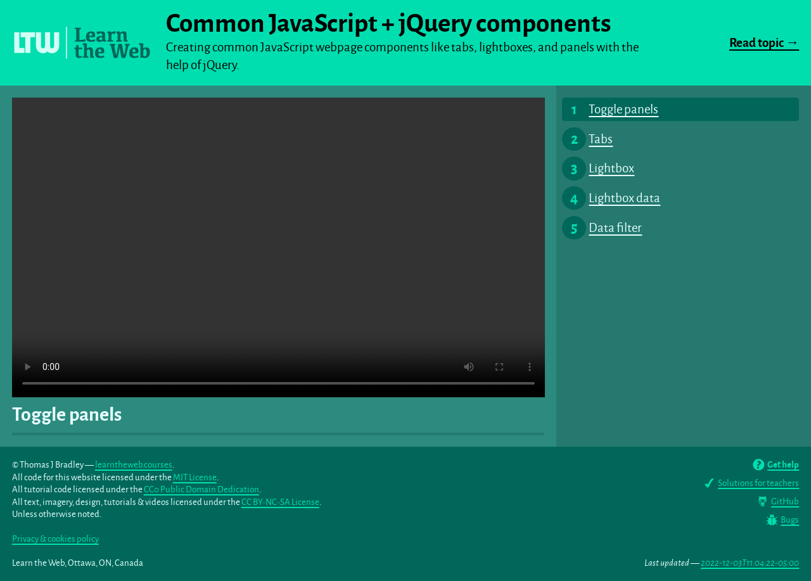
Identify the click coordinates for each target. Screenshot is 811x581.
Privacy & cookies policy (55, 539)
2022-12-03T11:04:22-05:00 (750, 563)
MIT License (195, 477)
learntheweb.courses (133, 465)
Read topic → (764, 43)
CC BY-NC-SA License (280, 502)
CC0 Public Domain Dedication (201, 489)
